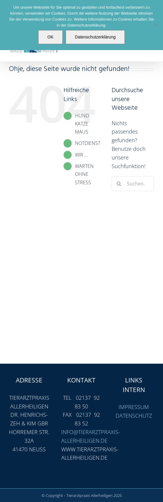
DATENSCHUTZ (134, 415)
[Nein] (156, 25)
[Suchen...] (133, 183)
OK (50, 37)
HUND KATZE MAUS (82, 123)
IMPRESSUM (134, 406)
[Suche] (119, 183)
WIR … (81, 154)
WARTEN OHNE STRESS (84, 174)
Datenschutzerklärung (95, 37)
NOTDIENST (87, 143)
